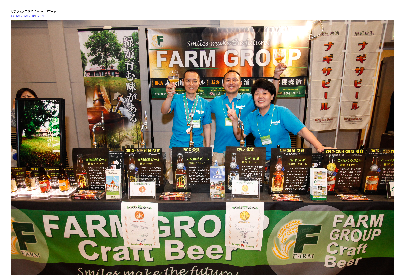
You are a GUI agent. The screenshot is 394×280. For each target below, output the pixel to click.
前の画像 (19, 16)
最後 (33, 16)
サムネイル (40, 16)
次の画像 (27, 16)
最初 (12, 16)
